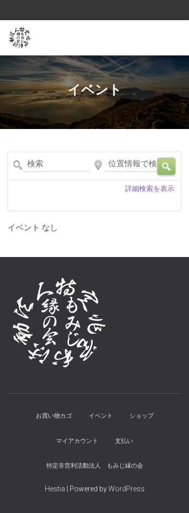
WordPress (126, 489)
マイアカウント (77, 440)
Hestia (55, 489)
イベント (101, 415)
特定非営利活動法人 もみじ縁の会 (94, 465)
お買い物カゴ (54, 415)
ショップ (142, 415)
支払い (124, 440)
